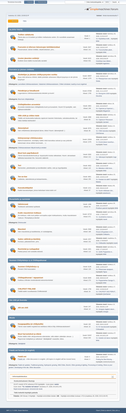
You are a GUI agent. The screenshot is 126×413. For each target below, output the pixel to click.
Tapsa (105, 272)
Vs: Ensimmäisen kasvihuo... (105, 142)
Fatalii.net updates (24, 365)
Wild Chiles (61, 365)
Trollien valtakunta (26, 35)
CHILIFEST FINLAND (27, 289)
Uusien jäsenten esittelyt (28, 58)
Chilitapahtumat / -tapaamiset (30, 278)
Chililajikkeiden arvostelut (29, 104)
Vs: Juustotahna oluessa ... (105, 217)
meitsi (57, 384)
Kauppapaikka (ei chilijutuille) (30, 324)
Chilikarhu (106, 234)
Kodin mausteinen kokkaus (29, 213)
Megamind (106, 111)
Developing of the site (22, 367)
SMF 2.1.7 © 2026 (11, 410)
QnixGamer (106, 294)
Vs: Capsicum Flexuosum (104, 120)
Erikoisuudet (22, 222)
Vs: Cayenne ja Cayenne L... (105, 108)
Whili (97, 41)
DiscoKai (99, 96)
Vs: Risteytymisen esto (103, 79)
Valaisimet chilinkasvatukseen (48, 84)
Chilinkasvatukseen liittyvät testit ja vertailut (32, 148)
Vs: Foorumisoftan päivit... (104, 50)
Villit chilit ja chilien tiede (28, 116)
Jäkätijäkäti (21, 344)
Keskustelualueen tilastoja (22, 381)
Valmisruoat (23, 204)
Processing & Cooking (95, 365)
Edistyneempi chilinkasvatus (30, 138)
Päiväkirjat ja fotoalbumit (28, 91)
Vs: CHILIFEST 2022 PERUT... (106, 292)
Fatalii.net (22, 357)
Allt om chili (23, 308)
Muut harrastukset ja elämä (29, 334)
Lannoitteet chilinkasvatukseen (28, 84)
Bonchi (68, 365)
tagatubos (106, 63)
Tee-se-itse (22, 177)
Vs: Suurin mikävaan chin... (105, 191)
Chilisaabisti (100, 329)
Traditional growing (37, 365)
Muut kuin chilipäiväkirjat (26, 99)
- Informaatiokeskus (19, 376)
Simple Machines (23, 410)
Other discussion (34, 367)
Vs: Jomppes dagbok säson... (105, 309)
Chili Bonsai (100, 133)
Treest (105, 144)
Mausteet (22, 229)
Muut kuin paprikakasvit (28, 153)
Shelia (98, 81)
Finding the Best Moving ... (104, 359)
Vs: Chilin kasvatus (102, 131)
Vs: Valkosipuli (100, 157)
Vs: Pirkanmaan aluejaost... (105, 269)
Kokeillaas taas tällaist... (104, 61)
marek (105, 219)
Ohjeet (98, 410)
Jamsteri (106, 122)
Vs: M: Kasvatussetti (102, 327)
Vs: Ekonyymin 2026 (102, 93)
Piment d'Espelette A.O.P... (105, 232)
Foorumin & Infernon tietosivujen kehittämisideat (39, 47)
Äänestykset (23, 128)
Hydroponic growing (50, 365)
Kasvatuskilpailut (25, 188)
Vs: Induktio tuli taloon (103, 338)
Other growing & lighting (79, 365)
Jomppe (105, 312)
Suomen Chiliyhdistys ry (28, 267)
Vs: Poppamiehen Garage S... (106, 280)
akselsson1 (106, 193)
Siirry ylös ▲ (116, 410)
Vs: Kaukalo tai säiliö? (103, 179)
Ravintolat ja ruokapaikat (28, 249)
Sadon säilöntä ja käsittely (29, 239)
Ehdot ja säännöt (106, 410)
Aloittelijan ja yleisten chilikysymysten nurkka (37, 75)
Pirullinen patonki (101, 208)
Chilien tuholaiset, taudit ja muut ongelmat (73, 84)
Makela (98, 182)
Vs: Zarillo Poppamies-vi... (104, 252)
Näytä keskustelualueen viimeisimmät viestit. (28, 389)
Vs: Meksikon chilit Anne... (104, 168)
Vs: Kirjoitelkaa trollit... (103, 39)
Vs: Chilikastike (101, 243)
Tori (19, 165)
